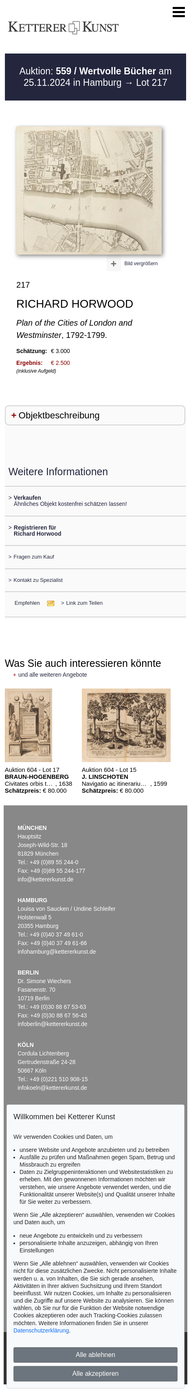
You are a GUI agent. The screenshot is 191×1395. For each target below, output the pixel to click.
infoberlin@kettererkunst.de (52, 1024)
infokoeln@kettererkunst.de (52, 1087)
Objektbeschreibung (59, 415)
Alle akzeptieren (95, 1373)
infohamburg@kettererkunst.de (57, 951)
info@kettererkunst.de (45, 879)
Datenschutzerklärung (41, 1330)
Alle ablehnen (95, 1354)
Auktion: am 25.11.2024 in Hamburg (95, 77)
